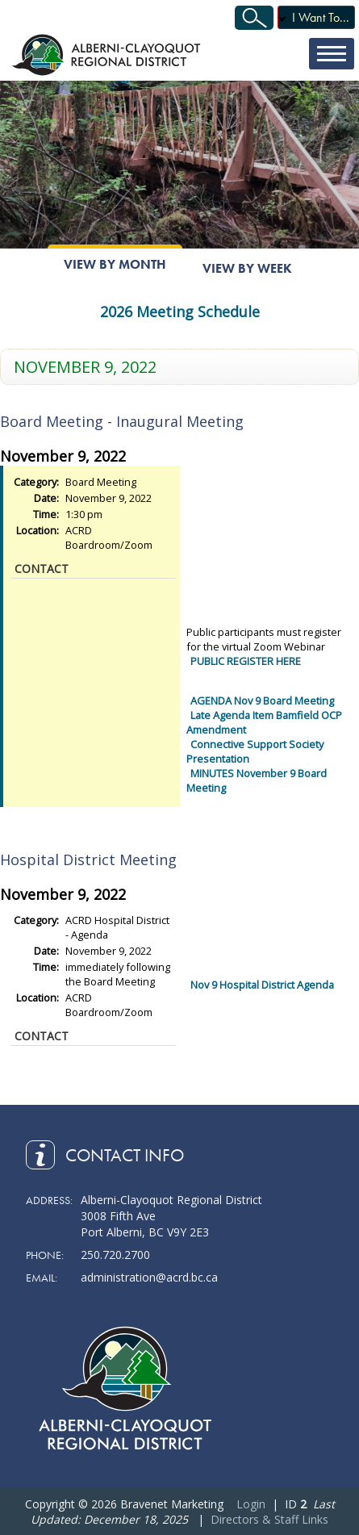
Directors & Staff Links (269, 1519)
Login (250, 1504)
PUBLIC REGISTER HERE (245, 661)
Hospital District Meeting (88, 859)
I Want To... (320, 17)
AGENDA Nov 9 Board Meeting (262, 700)
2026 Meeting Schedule (180, 311)
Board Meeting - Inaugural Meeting (122, 421)
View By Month (115, 264)
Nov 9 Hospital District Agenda (262, 984)
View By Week (247, 268)
